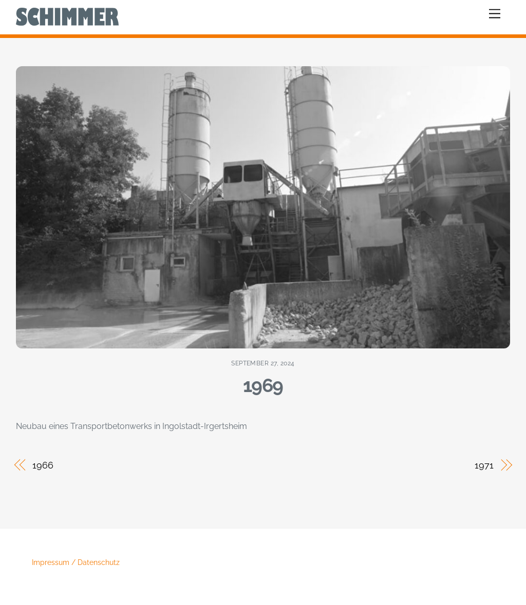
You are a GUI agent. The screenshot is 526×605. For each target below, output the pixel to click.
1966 (42, 465)
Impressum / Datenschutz (76, 562)
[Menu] (494, 14)
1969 (263, 385)
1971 (484, 465)
